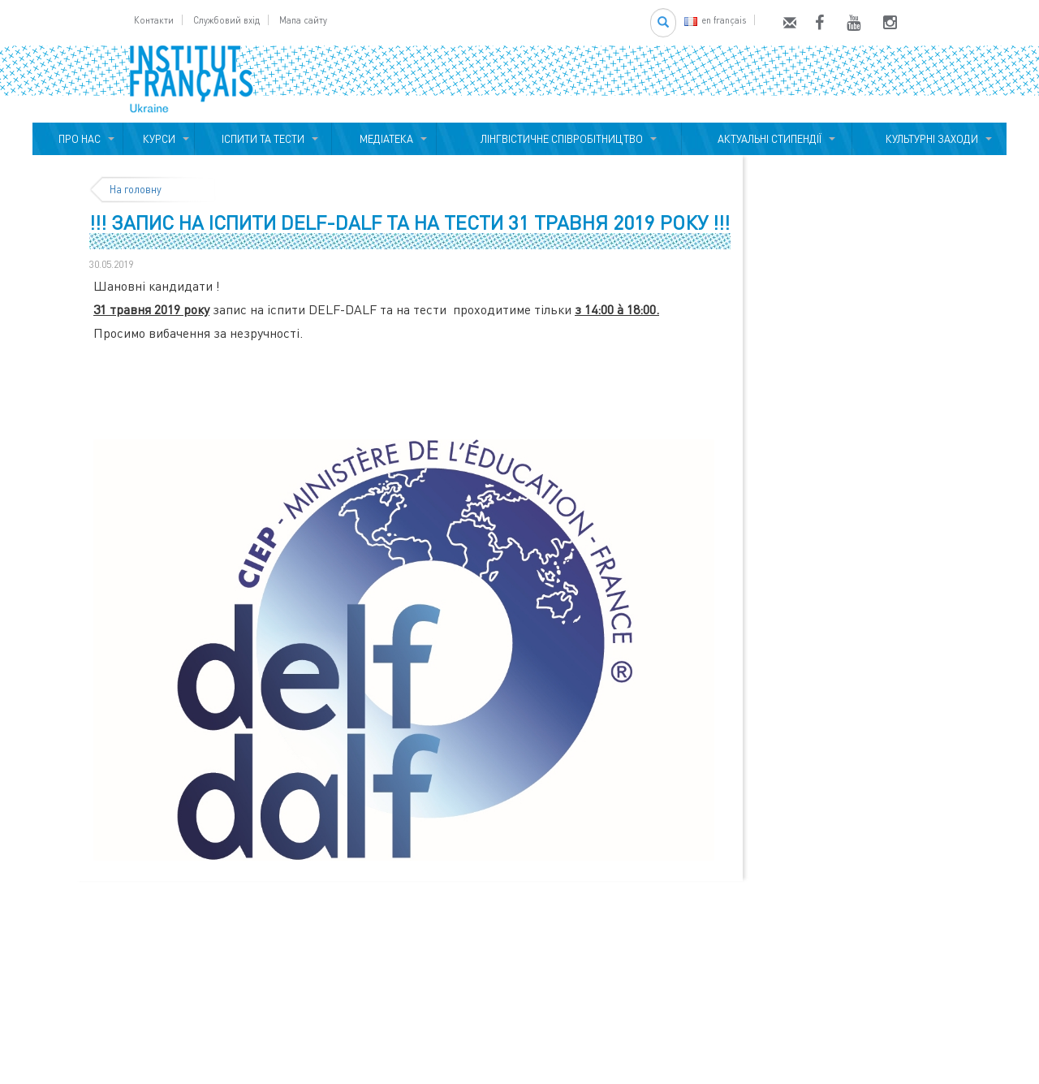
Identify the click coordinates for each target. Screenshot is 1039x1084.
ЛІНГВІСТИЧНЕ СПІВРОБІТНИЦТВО (559, 138)
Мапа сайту (303, 20)
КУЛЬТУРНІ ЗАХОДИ (929, 138)
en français (715, 20)
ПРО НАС (77, 138)
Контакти (154, 20)
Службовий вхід (226, 20)
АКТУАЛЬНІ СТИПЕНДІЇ (767, 138)
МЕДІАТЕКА (384, 138)
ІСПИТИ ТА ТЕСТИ (263, 138)
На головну (136, 189)
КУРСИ (159, 138)
